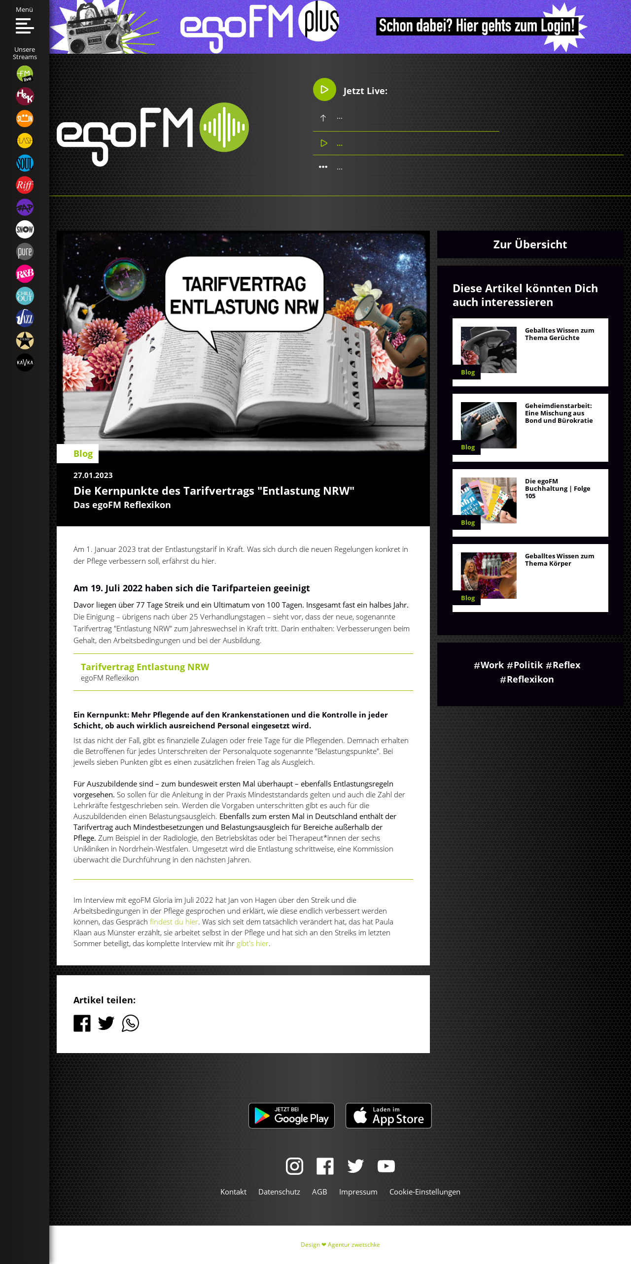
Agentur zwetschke (354, 1244)
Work (492, 665)
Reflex (566, 665)
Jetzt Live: (350, 89)
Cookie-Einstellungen (424, 1191)
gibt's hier (253, 943)
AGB (319, 1191)
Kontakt (233, 1191)
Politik (528, 665)
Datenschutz (279, 1191)
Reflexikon (530, 679)
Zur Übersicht (530, 244)
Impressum (358, 1191)
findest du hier (174, 921)
